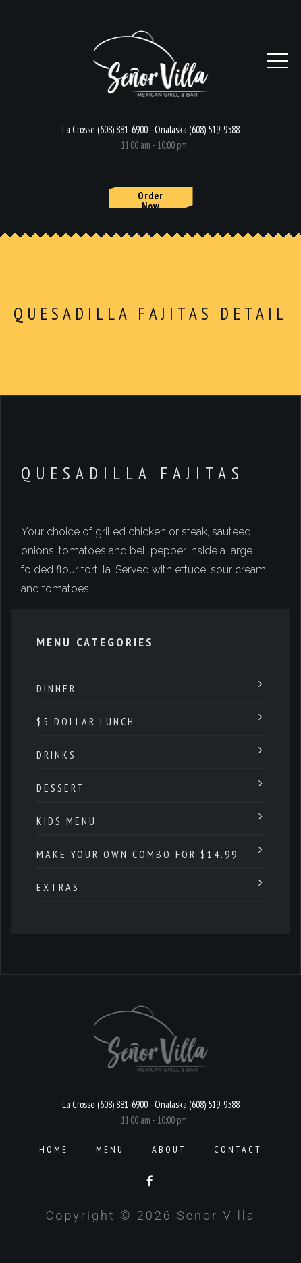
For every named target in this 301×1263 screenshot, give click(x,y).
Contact (238, 1149)
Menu (110, 1149)
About (169, 1149)
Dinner (56, 688)
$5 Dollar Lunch (85, 721)
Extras (58, 887)
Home (53, 1149)
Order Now (150, 198)
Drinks (56, 754)
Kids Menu (66, 821)
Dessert (60, 787)
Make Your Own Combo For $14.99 (137, 854)
